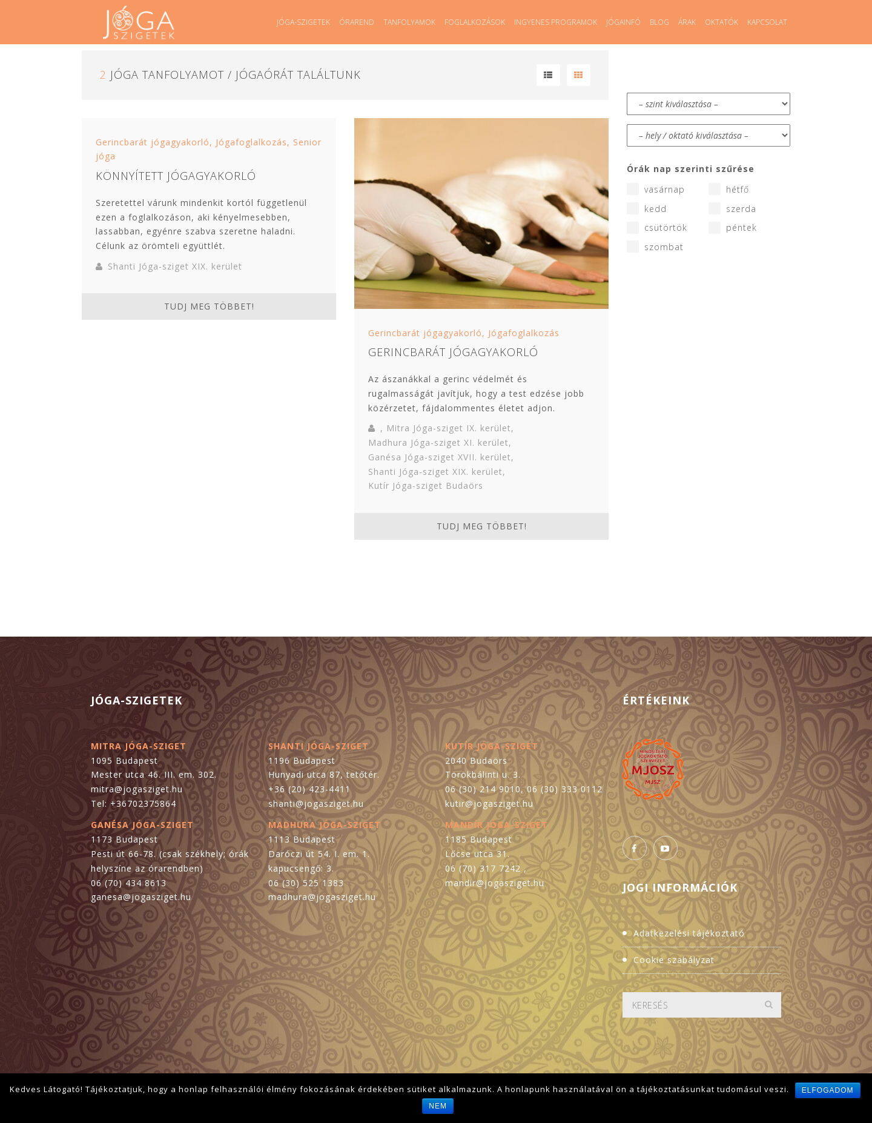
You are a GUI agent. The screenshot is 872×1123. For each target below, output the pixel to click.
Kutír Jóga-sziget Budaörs (425, 485)
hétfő (728, 189)
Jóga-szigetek (303, 22)
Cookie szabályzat (674, 960)
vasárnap (656, 189)
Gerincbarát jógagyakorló (153, 142)
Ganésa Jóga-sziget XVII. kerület (439, 457)
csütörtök (657, 228)
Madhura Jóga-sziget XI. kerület (438, 442)
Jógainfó (623, 22)
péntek (732, 228)
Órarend (356, 22)
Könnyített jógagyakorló (176, 175)
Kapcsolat (767, 22)
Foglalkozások (474, 22)
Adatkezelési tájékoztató (689, 933)
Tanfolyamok (409, 22)
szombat (655, 246)
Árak (687, 22)
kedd (647, 208)
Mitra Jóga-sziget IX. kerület (448, 428)
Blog (659, 22)
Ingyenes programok (555, 22)
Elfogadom (828, 1090)
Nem (438, 1106)
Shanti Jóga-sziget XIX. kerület (175, 266)
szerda (732, 208)
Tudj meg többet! (209, 306)
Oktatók (721, 22)
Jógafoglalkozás (251, 142)
